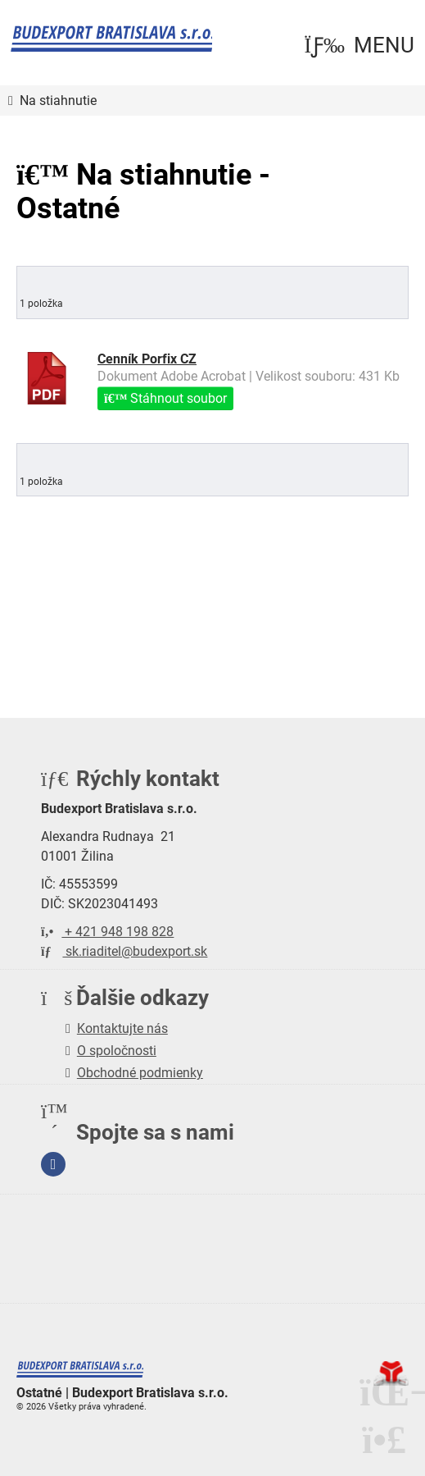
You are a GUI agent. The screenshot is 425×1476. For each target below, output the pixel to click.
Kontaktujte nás (122, 1027)
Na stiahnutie (58, 100)
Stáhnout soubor (165, 397)
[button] (359, 45)
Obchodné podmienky (140, 1072)
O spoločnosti (116, 1049)
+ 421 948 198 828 (107, 930)
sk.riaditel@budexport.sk (124, 950)
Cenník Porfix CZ (147, 358)
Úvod (112, 38)
